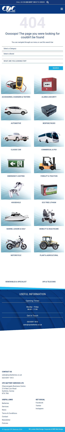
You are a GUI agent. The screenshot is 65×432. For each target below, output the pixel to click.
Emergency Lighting (16, 176)
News (4, 410)
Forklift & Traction (49, 176)
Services (5, 406)
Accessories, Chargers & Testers (16, 97)
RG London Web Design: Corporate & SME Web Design (46, 429)
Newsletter (6, 420)
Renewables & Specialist (16, 282)
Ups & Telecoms (49, 282)
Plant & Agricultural (49, 255)
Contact (5, 417)
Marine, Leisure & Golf (16, 229)
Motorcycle (16, 255)
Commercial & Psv (49, 150)
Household (16, 202)
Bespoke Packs (49, 123)
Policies (5, 423)
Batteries (5, 403)
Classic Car (16, 150)
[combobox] (32, 61)
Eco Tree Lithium (49, 202)
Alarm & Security (49, 97)
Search (56, 68)
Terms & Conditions (9, 413)
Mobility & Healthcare (49, 229)
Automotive (16, 123)
